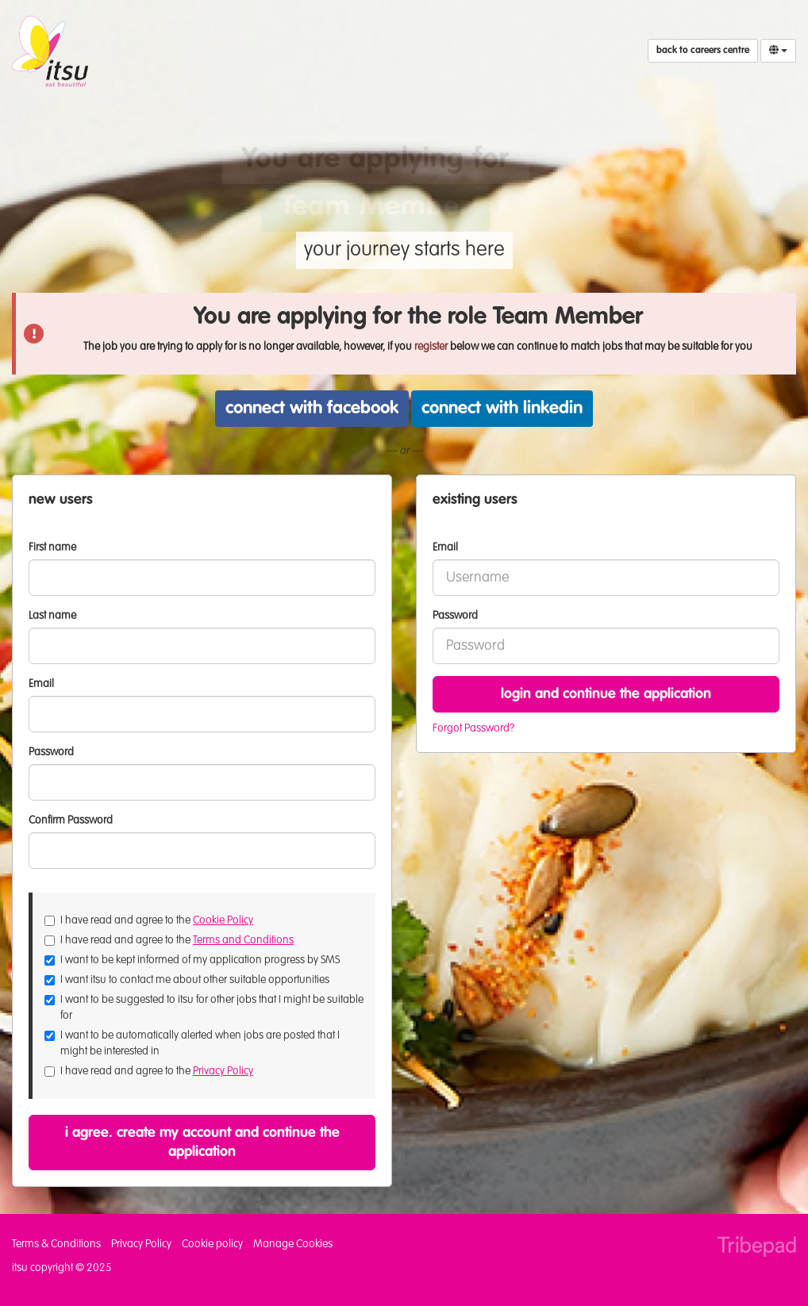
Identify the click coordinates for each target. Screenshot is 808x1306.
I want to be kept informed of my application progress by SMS (192, 960)
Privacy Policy (223, 1071)
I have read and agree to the (148, 920)
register (431, 346)
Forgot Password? (473, 728)
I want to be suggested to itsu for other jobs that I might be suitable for (204, 1007)
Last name (52, 615)
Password (455, 615)
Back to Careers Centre (702, 51)
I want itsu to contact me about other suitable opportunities (186, 979)
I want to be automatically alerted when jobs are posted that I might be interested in (192, 1043)
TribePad (756, 1248)
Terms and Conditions (243, 940)
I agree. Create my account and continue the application (202, 1142)
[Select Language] (778, 51)
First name (52, 547)
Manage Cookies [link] (293, 1244)
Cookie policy (212, 1244)
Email (445, 547)
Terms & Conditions (56, 1244)
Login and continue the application (606, 694)
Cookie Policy (223, 920)
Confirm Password (71, 820)
